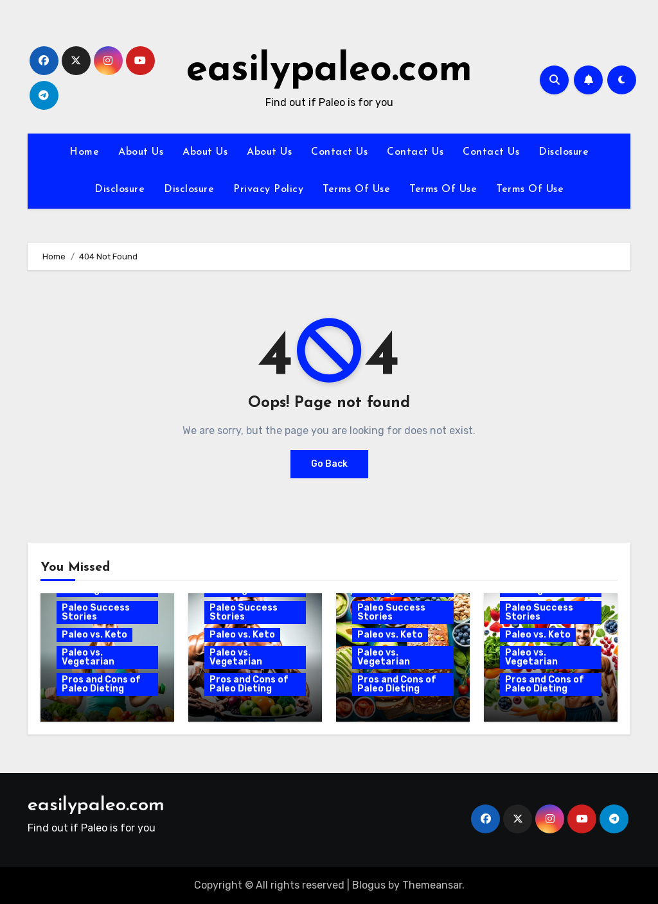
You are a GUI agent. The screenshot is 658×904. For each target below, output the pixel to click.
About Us (140, 152)
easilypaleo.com (329, 70)
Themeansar (432, 885)
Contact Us (339, 152)
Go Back (329, 463)
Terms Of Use (356, 189)
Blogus (369, 885)
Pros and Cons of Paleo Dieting (101, 684)
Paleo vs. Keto (94, 634)
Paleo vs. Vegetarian (88, 657)
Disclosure (563, 152)
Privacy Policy (268, 189)
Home (84, 152)
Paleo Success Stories (96, 612)
